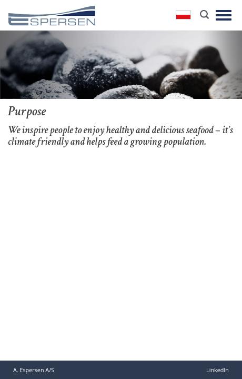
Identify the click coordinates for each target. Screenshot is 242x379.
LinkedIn (217, 370)
